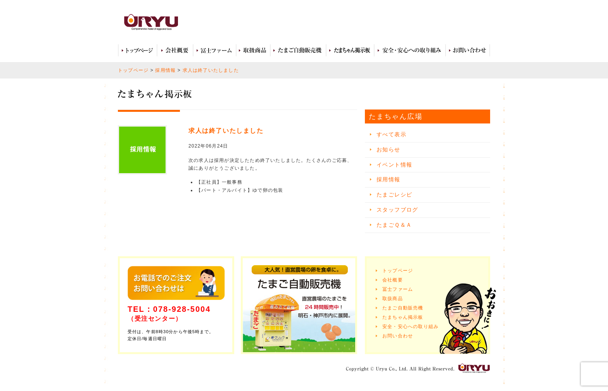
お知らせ (389, 149)
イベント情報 (394, 165)
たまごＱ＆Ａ (394, 225)
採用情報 (165, 70)
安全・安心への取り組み (410, 50)
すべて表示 (391, 134)
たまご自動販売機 (298, 50)
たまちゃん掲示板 (402, 317)
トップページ (137, 50)
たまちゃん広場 (350, 50)
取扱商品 (253, 50)
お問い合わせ (468, 50)
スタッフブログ (397, 210)
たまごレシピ (394, 194)
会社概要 (175, 50)
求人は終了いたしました (211, 70)
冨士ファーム (214, 50)
